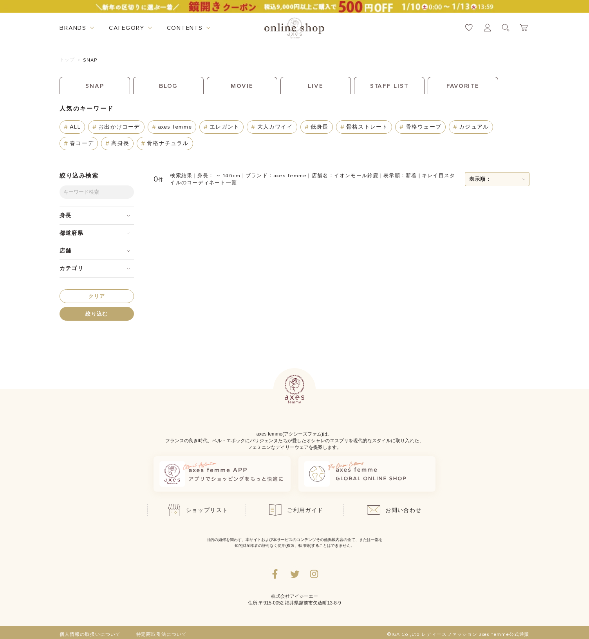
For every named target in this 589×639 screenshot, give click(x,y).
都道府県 (71, 233)
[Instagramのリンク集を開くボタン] (314, 573)
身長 (65, 215)
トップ (67, 59)
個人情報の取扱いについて (90, 634)
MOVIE (242, 85)
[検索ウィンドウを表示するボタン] (505, 27)
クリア (97, 296)
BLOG (168, 85)
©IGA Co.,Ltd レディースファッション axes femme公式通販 (458, 634)
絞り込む (96, 314)
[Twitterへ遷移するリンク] (294, 573)
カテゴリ (71, 268)
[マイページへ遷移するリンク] (487, 27)
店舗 (65, 250)
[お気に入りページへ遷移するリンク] (469, 27)
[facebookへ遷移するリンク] (274, 573)
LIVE (315, 85)
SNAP (90, 60)
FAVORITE (462, 85)
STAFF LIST (389, 85)
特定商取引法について (161, 634)
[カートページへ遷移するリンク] (524, 27)
